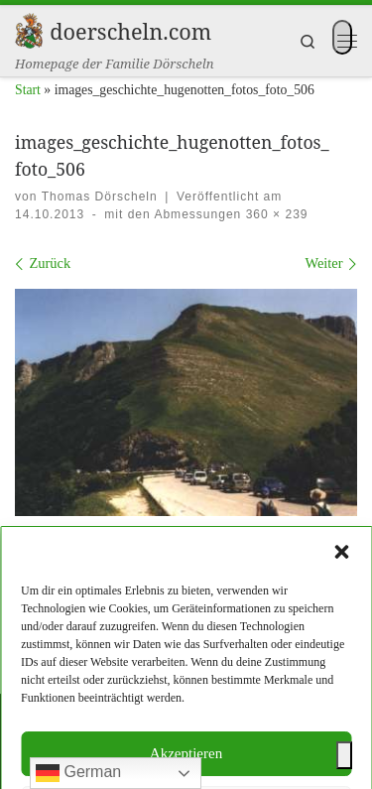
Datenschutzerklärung (227, 672)
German (78, 773)
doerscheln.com (128, 727)
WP (120, 756)
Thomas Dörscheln (100, 196)
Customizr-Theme (298, 756)
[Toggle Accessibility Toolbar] (344, 755)
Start (28, 89)
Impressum (114, 672)
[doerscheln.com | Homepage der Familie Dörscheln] (29, 28)
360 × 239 (274, 214)
